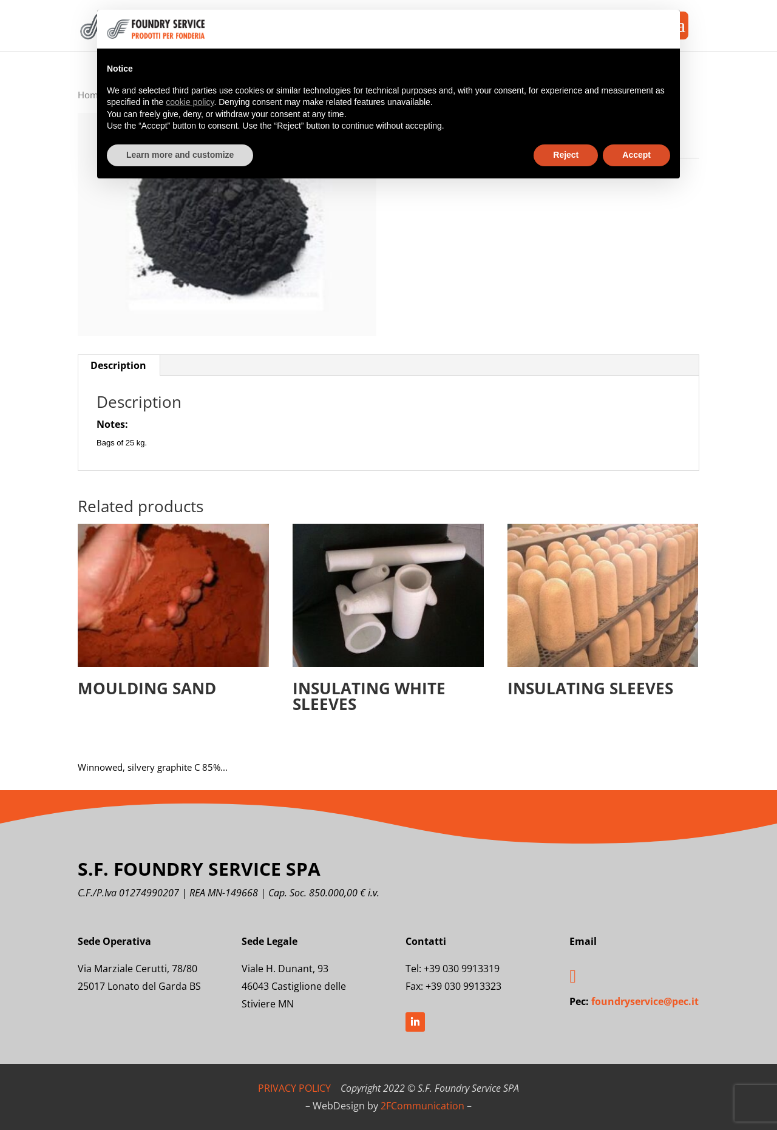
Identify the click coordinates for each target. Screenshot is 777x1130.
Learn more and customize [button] (180, 155)
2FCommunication (422, 1105)
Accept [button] (636, 155)
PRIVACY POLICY (294, 1088)
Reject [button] (566, 155)
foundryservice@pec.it (645, 1001)
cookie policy (190, 102)
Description (118, 365)
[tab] (118, 365)
